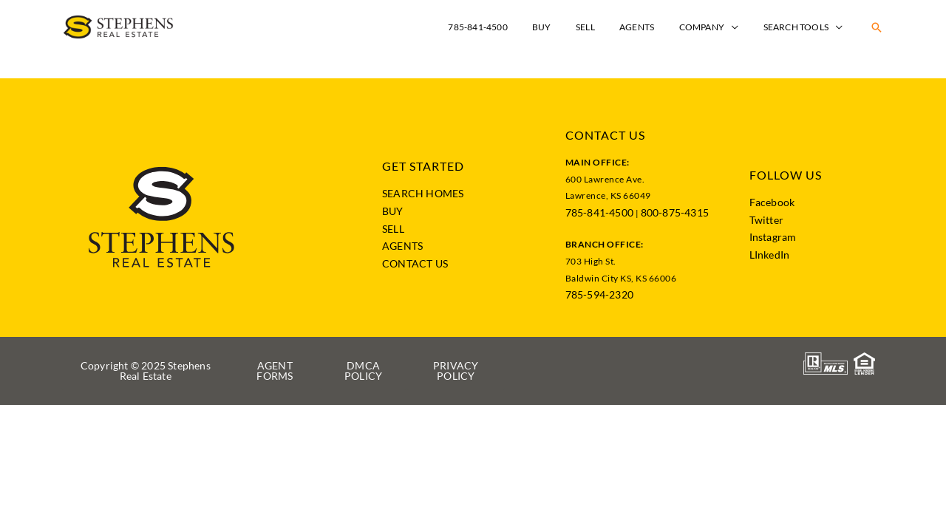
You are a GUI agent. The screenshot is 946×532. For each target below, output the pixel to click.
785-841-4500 (599, 212)
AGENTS (402, 245)
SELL (393, 228)
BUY (393, 211)
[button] (876, 27)
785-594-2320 (599, 294)
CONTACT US (415, 263)
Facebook (772, 202)
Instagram (773, 237)
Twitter (766, 220)
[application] (742, 27)
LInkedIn (769, 254)
